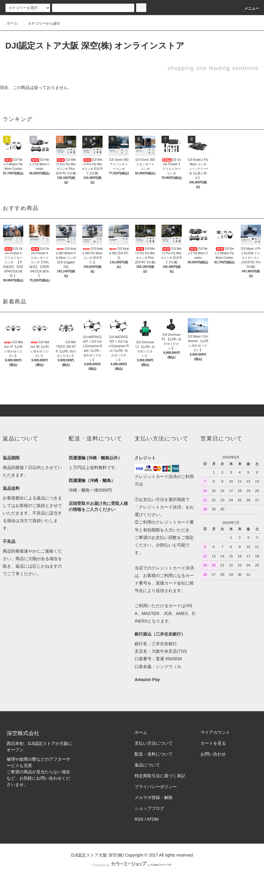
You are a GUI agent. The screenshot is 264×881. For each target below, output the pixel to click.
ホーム (12, 23)
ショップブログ (149, 808)
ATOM (152, 819)
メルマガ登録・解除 (154, 797)
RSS (139, 819)
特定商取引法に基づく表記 (160, 775)
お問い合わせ (213, 754)
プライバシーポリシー (156, 786)
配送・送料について (154, 754)
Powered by (131, 865)
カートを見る (213, 743)
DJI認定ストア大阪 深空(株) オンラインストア (94, 45)
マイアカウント (215, 732)
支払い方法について (154, 743)
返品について (147, 764)
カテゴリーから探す (40, 23)
